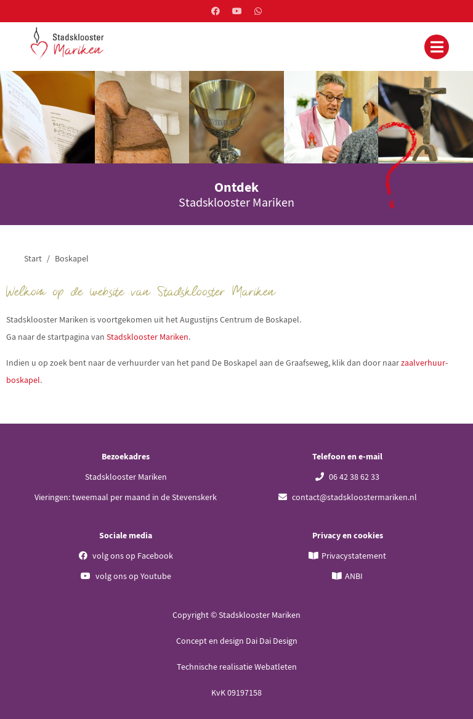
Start (33, 258)
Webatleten (275, 666)
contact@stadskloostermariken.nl (347, 497)
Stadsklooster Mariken (147, 336)
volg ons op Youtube (126, 575)
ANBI (354, 575)
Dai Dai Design (271, 640)
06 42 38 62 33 (347, 476)
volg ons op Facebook (126, 555)
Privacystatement (353, 555)
